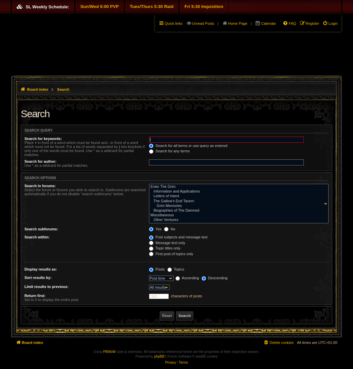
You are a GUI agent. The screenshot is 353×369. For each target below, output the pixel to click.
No (169, 229)
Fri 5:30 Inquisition (204, 6)
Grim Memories (237, 206)
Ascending (187, 278)
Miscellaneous (237, 215)
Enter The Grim (237, 187)
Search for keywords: (43, 139)
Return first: (35, 296)
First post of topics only (171, 254)
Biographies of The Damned (237, 210)
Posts (157, 269)
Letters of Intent (237, 196)
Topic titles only (164, 248)
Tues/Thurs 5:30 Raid (152, 6)
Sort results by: (38, 278)
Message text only (167, 243)
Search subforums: (41, 229)
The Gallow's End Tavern (237, 201)
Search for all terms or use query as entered (188, 146)
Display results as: (40, 269)
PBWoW (109, 352)
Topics (175, 269)
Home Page (238, 23)
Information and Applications (237, 191)
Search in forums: (40, 186)
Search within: (37, 237)
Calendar (268, 23)
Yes (155, 229)
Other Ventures (237, 220)
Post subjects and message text (178, 237)
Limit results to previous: (46, 287)
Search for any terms (169, 151)
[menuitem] (330, 23)
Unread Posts (203, 23)
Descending (214, 278)
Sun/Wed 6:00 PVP (99, 6)
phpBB (159, 356)
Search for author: (40, 161)
